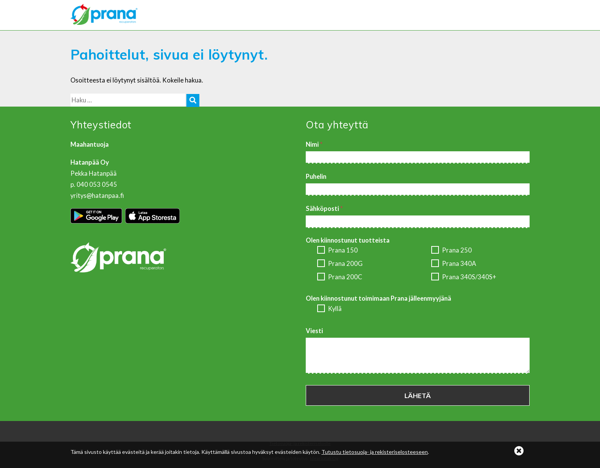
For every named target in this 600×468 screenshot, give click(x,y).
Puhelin (316, 176)
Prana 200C (339, 277)
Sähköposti (324, 208)
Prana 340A (453, 264)
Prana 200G (340, 264)
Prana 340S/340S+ (463, 277)
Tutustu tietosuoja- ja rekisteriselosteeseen (374, 452)
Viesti (314, 331)
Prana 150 (337, 251)
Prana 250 (451, 251)
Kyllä (329, 309)
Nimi (314, 144)
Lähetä (417, 395)
